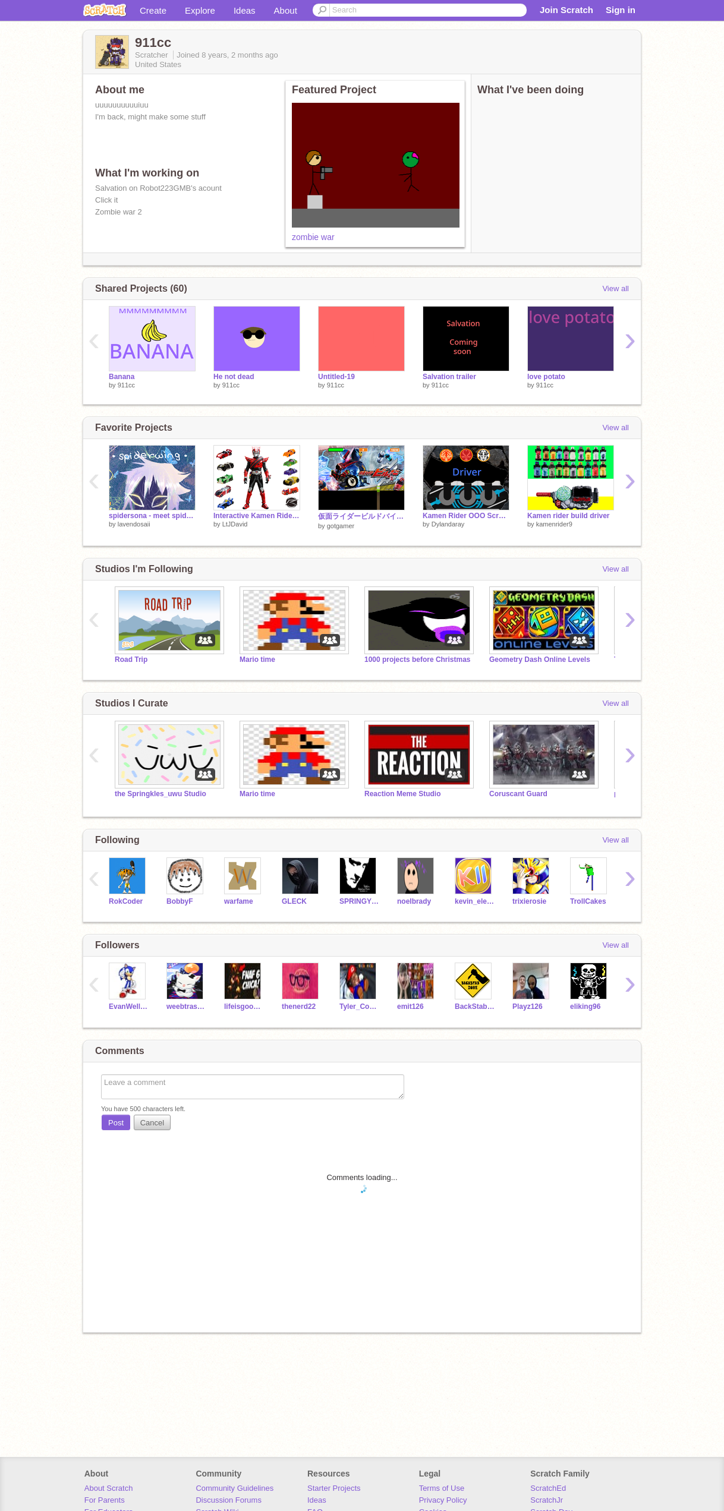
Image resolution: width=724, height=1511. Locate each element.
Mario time (257, 659)
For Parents (104, 1500)
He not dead (233, 377)
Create (153, 10)
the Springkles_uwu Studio (160, 794)
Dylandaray (448, 524)
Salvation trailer (449, 377)
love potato (546, 377)
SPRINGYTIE (359, 901)
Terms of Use (442, 1488)
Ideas (245, 10)
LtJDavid (235, 524)
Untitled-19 (336, 377)
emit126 (410, 1006)
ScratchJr (546, 1500)
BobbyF (179, 901)
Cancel (152, 1122)
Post (116, 1122)
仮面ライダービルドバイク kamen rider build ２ (361, 516)
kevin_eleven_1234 (475, 901)
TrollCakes (588, 901)
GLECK (294, 901)
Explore (200, 10)
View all (615, 288)
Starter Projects (334, 1488)
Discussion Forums (229, 1500)
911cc (126, 385)
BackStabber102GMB (475, 1006)
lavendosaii (134, 524)
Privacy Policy (443, 1500)
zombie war (313, 237)
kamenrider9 (554, 524)
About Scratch (108, 1488)
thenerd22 (299, 1006)
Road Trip (131, 659)
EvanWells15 (129, 1006)
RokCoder (126, 901)
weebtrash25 (186, 1006)
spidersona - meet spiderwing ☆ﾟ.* (152, 516)
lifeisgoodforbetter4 (244, 1006)
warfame (238, 901)
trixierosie (529, 901)
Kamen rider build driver (568, 516)
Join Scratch (566, 10)
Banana (121, 377)
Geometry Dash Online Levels (539, 659)
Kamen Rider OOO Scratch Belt (466, 516)
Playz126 (527, 1006)
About (285, 10)
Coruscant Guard (518, 794)
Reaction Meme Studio (402, 794)
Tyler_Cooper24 (359, 1006)
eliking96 (585, 1006)
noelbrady (414, 901)
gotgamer (340, 525)
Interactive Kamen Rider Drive (256, 516)
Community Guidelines (234, 1488)
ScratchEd (548, 1488)
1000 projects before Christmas (417, 659)
